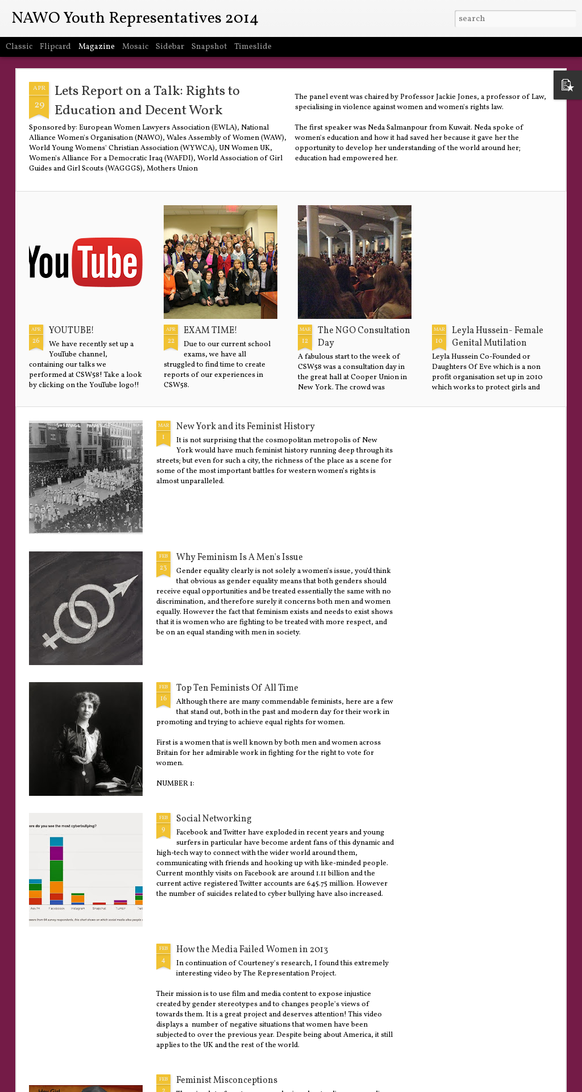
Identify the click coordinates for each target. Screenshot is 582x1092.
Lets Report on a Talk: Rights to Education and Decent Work (147, 101)
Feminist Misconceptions (226, 1080)
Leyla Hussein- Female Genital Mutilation (497, 337)
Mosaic (135, 46)
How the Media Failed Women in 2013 (252, 950)
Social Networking (214, 819)
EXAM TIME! (211, 331)
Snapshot (209, 46)
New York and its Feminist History (245, 427)
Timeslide (253, 46)
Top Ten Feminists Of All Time (237, 688)
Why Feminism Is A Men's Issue (239, 557)
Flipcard (55, 46)
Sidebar (170, 46)
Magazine (96, 46)
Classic (19, 46)
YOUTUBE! (71, 331)
